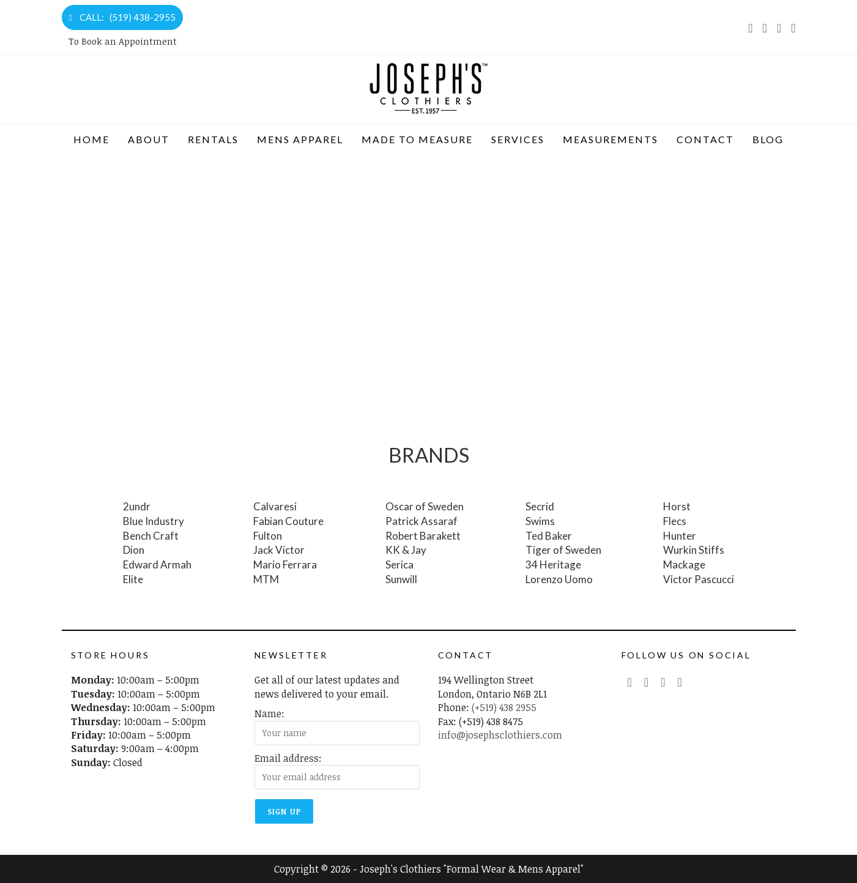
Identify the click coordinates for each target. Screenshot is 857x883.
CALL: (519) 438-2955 (122, 17)
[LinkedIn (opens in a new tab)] (790, 27)
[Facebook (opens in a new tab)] (765, 27)
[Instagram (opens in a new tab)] (779, 27)
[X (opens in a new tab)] (750, 27)
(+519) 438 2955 (504, 707)
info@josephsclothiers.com (500, 735)
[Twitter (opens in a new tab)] (630, 681)
